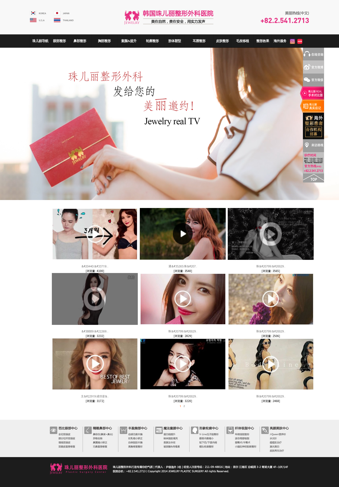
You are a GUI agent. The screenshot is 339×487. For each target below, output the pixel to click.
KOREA (42, 13)
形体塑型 (174, 41)
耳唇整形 (199, 41)
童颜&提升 (128, 41)
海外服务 (280, 41)
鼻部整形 (79, 41)
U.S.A (41, 20)
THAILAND (68, 20)
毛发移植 (242, 41)
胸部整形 (104, 41)
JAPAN (66, 13)
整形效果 (262, 41)
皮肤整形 (222, 41)
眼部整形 (59, 41)
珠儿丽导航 (40, 41)
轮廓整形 (152, 41)
